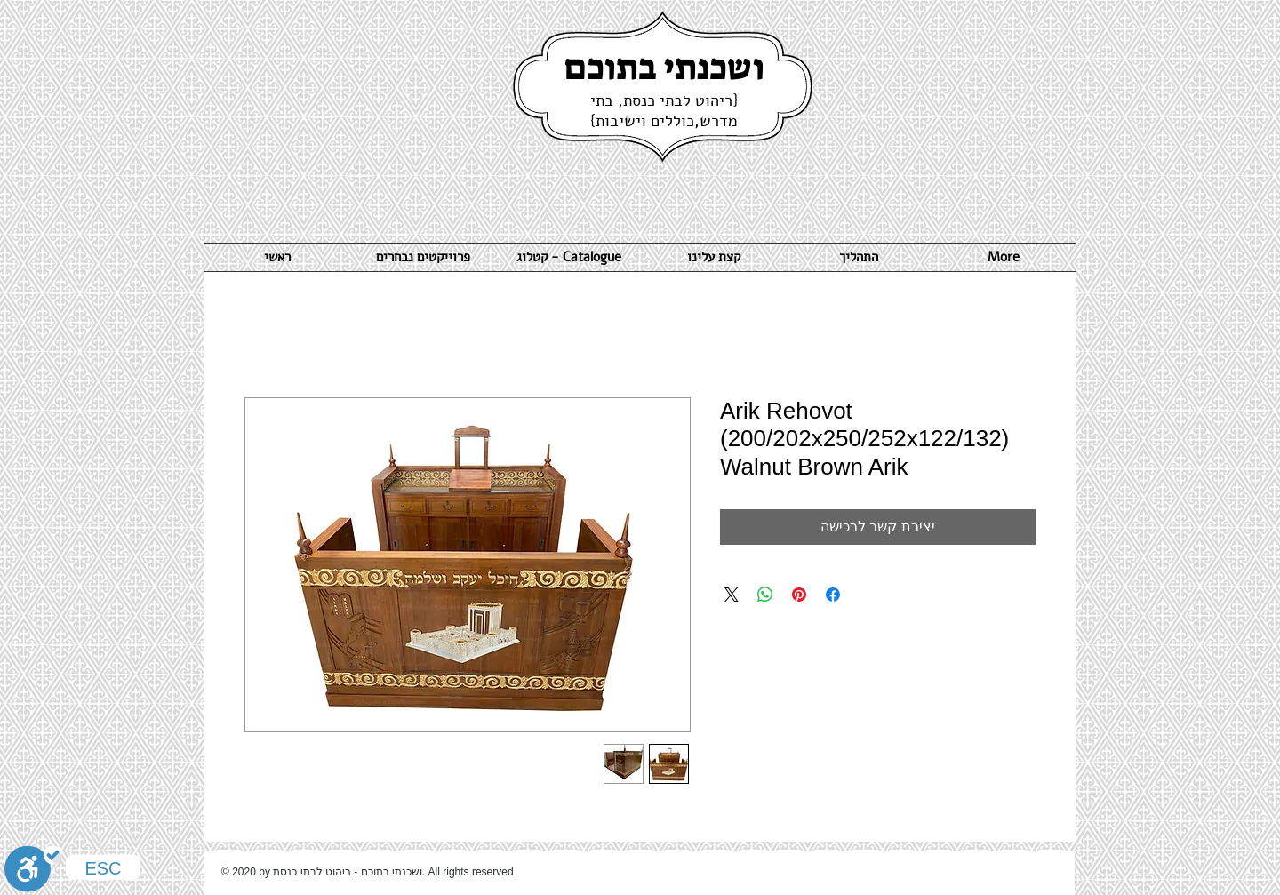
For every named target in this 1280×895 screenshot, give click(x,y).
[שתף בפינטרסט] (799, 594)
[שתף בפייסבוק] (833, 594)
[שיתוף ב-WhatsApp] (765, 594)
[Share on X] (731, 594)
